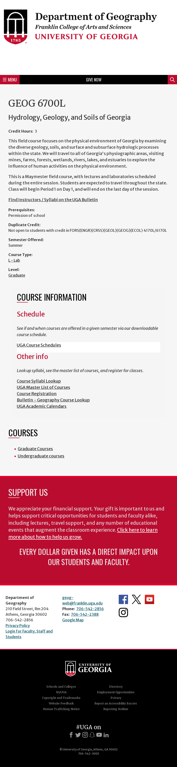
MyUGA (61, 692)
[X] (78, 735)
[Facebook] (71, 735)
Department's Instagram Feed (123, 612)
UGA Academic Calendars (41, 406)
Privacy (116, 698)
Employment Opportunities (116, 692)
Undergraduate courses (41, 456)
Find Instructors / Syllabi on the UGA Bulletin (53, 199)
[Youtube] (99, 735)
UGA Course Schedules (39, 345)
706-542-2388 (85, 614)
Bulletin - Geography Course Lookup (53, 400)
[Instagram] (85, 735)
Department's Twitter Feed (136, 599)
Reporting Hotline (115, 709)
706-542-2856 (90, 608)
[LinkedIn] (106, 735)
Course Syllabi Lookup (39, 381)
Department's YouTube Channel (149, 599)
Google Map (73, 620)
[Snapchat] (92, 735)
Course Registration (37, 393)
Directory (116, 686)
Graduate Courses (35, 448)
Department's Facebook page (123, 599)
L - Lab (14, 260)
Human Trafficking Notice (61, 709)
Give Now (93, 80)
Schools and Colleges (61, 686)
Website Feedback (61, 703)
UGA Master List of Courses (43, 387)
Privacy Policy (18, 625)
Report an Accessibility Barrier (115, 703)
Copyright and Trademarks (61, 698)
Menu (10, 80)
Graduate (16, 275)
